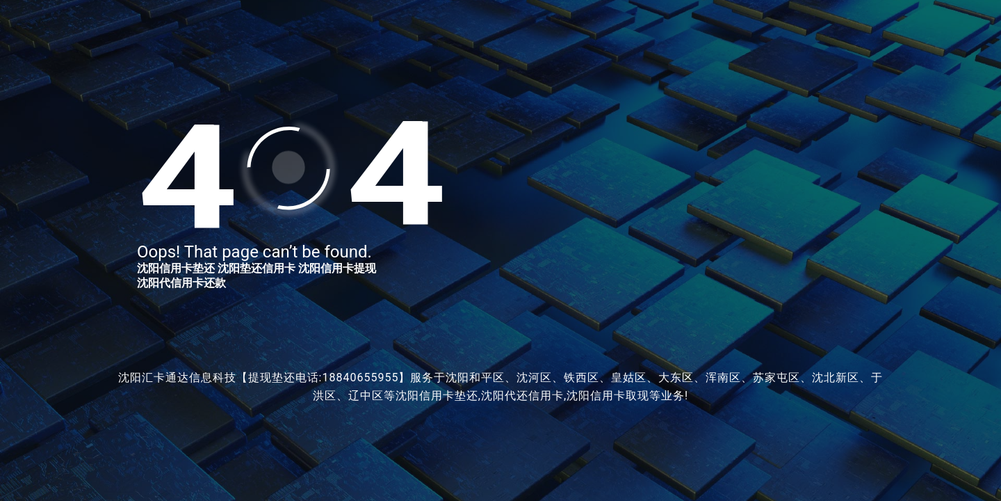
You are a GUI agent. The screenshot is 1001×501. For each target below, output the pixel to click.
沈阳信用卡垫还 (176, 268)
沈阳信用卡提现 (337, 268)
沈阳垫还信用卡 (256, 268)
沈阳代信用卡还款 (181, 282)
